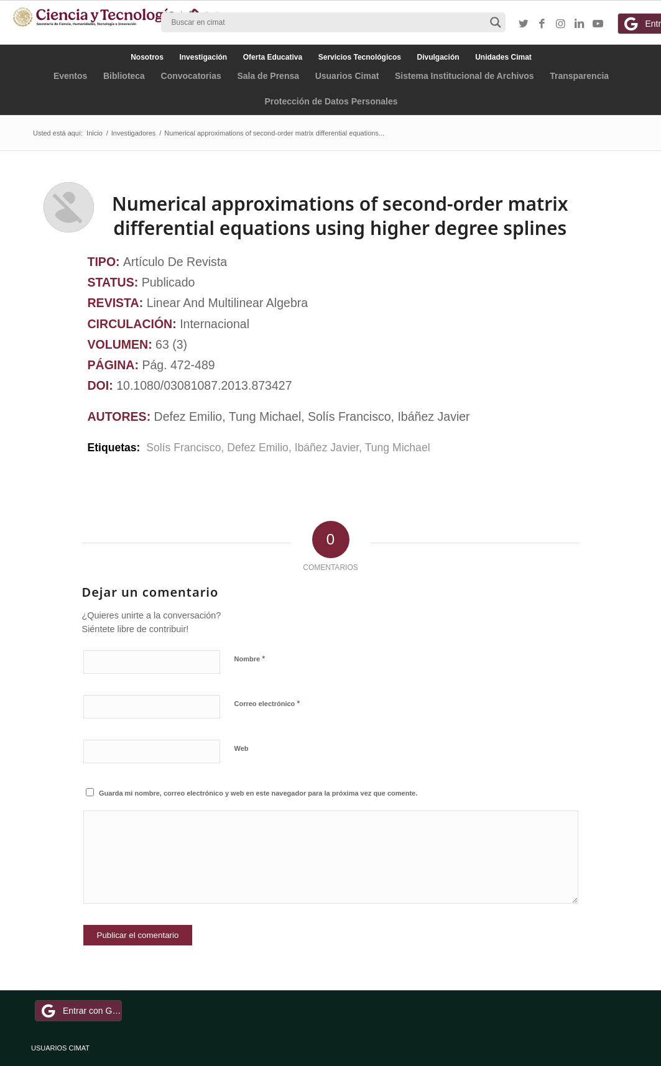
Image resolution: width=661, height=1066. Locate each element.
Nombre (250, 658)
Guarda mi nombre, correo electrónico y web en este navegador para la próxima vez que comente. (258, 793)
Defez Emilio (258, 447)
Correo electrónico (267, 703)
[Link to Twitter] (523, 24)
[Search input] (328, 22)
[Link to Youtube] (598, 24)
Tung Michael (397, 447)
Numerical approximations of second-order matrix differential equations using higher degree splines (340, 216)
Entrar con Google (80, 1011)
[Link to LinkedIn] (579, 24)
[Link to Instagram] (561, 24)
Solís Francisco (182, 447)
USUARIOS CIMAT (60, 1048)
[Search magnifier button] (495, 22)
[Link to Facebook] (542, 24)
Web (241, 748)
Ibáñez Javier (327, 447)
